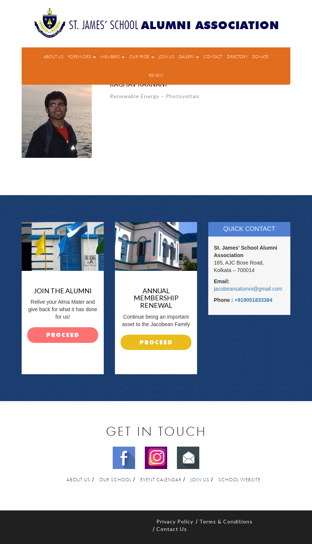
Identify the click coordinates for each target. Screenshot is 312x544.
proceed (62, 335)
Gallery (188, 56)
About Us (53, 56)
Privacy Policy (174, 521)
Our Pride (141, 56)
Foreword (82, 56)
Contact (212, 56)
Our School (115, 480)
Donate (260, 56)
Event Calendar (160, 480)
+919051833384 (253, 300)
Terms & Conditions (226, 521)
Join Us (166, 56)
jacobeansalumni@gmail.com (248, 289)
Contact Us (171, 529)
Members (112, 56)
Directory (237, 56)
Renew (156, 75)
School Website (239, 480)
